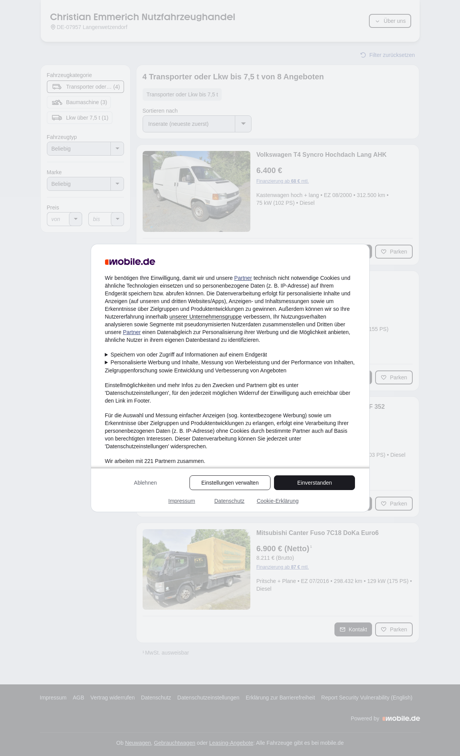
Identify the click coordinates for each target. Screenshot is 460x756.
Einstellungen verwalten (230, 483)
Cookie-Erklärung (277, 501)
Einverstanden (314, 483)
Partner (243, 278)
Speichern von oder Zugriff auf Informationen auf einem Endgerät (188, 354)
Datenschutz (229, 501)
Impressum (181, 501)
